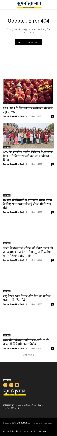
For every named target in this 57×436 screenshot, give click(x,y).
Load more (28, 355)
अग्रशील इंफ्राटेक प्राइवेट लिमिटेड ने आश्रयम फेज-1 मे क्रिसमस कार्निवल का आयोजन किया (28, 156)
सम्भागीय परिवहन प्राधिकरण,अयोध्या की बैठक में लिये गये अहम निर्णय (26, 342)
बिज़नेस (6, 103)
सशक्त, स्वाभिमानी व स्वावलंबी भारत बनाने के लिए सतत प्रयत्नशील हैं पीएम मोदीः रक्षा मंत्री (27, 204)
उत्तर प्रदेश (7, 147)
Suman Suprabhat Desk (13, 116)
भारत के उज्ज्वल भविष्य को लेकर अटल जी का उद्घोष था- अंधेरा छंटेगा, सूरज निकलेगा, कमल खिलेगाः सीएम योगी (28, 252)
